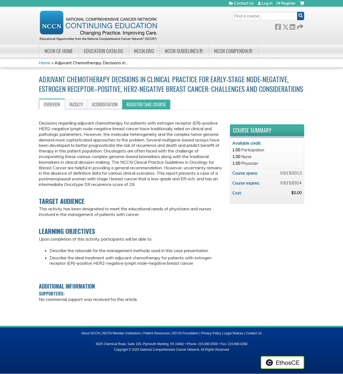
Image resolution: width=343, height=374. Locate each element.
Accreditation (105, 104)
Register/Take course (146, 104)
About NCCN (90, 333)
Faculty (76, 104)
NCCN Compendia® (233, 51)
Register (288, 3)
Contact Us (244, 3)
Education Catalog (103, 51)
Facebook (278, 26)
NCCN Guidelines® (184, 51)
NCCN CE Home (58, 51)
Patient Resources (156, 333)
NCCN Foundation (185, 333)
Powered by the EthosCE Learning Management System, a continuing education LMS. (282, 362)
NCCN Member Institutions (121, 333)
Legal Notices (233, 333)
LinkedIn (292, 26)
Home (44, 62)
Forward (299, 26)
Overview (52, 104)
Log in (267, 3)
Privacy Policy (211, 333)
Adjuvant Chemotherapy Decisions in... (91, 62)
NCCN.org (144, 51)
